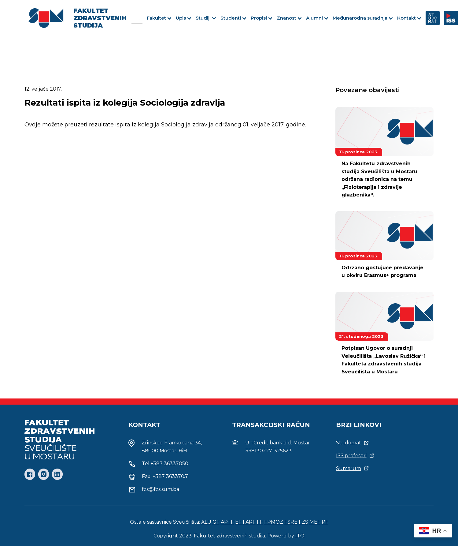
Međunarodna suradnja (363, 18)
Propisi (261, 18)
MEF (314, 522)
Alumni (317, 18)
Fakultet (159, 18)
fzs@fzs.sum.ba (160, 489)
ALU (206, 522)
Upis (183, 18)
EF (239, 522)
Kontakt (409, 18)
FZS (303, 522)
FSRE (290, 522)
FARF (249, 522)
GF (216, 522)
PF (325, 522)
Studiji (206, 18)
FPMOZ (273, 522)
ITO (300, 536)
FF (260, 522)
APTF (227, 522)
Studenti (233, 18)
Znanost (289, 18)
